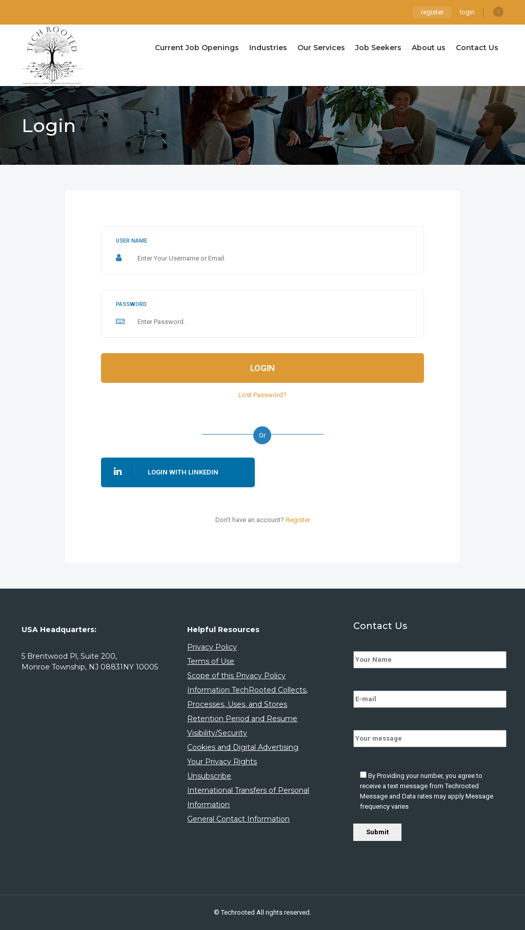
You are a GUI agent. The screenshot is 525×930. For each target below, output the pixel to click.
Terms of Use (210, 661)
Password (131, 304)
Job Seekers (378, 47)
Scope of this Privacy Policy (236, 675)
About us (429, 47)
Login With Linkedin (166, 471)
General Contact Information (238, 819)
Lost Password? (262, 395)
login (467, 12)
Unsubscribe (209, 776)
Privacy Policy (212, 647)
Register (298, 520)
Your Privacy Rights (222, 761)
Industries (268, 47)
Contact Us (477, 47)
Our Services (321, 47)
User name (131, 240)
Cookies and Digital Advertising (242, 747)
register (432, 12)
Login (262, 368)
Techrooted (238, 912)
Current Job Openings (197, 47)
